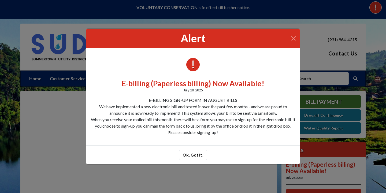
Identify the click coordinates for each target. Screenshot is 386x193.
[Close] (293, 38)
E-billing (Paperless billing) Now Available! (193, 83)
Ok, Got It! (193, 154)
